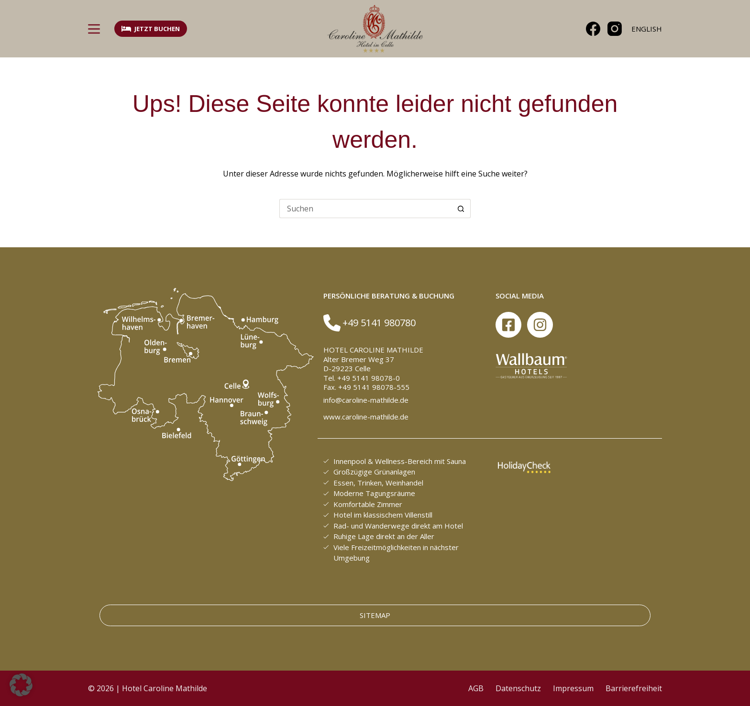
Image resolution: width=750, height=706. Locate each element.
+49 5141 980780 (379, 322)
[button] (21, 685)
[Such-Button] (461, 208)
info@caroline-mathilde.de (365, 400)
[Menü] (94, 29)
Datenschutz (518, 688)
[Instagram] (614, 29)
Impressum (573, 688)
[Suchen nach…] (365, 208)
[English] (646, 29)
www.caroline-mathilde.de (365, 416)
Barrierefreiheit (634, 688)
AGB (476, 688)
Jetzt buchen (150, 28)
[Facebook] (593, 29)
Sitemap (375, 615)
